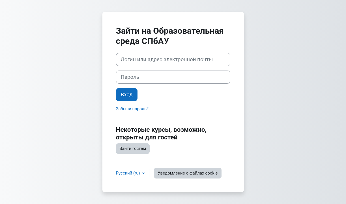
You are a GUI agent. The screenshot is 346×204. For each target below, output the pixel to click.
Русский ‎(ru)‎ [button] (128, 173)
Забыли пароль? (132, 108)
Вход (127, 95)
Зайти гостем (133, 148)
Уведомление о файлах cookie (188, 173)
